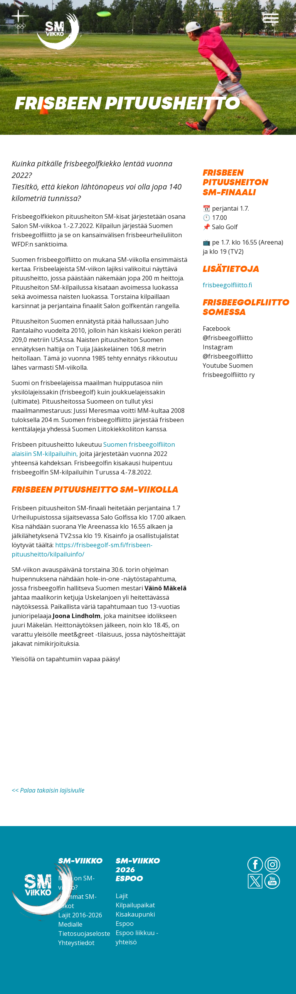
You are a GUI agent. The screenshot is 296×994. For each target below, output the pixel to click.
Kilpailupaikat (135, 905)
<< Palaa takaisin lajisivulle (48, 790)
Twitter (255, 888)
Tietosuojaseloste (84, 933)
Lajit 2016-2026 (80, 915)
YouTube (272, 888)
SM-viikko (60, 33)
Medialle (70, 924)
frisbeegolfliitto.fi (227, 285)
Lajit (122, 896)
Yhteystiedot (76, 943)
